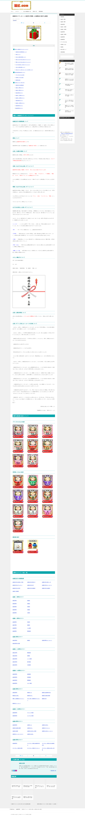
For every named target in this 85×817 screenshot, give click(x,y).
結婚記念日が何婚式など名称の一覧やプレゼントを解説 (69, 74)
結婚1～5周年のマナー (20, 87)
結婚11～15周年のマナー (20, 95)
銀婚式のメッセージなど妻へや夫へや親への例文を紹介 (51, 786)
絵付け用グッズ (63, 49)
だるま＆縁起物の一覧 (27, 11)
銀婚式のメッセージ (17, 703)
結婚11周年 (15, 652)
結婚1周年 (15, 600)
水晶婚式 (29, 664)
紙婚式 (28, 600)
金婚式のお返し (30, 734)
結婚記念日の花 (30, 585)
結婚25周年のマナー (19, 100)
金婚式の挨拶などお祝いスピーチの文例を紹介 (69, 85)
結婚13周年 (15, 658)
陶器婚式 (29, 631)
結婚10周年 (15, 640)
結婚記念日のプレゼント (17, 585)
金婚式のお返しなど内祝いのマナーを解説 (69, 95)
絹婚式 (28, 655)
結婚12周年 (15, 655)
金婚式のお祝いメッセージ (47, 731)
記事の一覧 (35, 11)
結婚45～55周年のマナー (20, 103)
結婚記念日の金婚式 (46, 588)
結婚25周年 (14, 20)
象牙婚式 (29, 661)
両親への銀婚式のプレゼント (18, 698)
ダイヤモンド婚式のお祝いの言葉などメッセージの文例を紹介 (69, 101)
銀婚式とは (29, 692)
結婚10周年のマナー (19, 92)
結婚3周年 (15, 606)
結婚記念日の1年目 (16, 588)
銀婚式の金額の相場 (46, 695)
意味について (18, 54)
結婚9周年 (15, 631)
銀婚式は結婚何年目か (46, 692)
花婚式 (28, 609)
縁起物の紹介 (18, 80)
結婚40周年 (15, 683)
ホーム (12, 11)
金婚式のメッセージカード (18, 734)
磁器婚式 (29, 674)
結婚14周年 (15, 661)
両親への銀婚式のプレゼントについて (21, 49)
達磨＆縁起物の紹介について (20, 72)
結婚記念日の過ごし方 (46, 582)
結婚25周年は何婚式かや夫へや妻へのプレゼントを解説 (16, 786)
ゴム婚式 (29, 628)
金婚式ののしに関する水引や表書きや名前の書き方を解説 (69, 69)
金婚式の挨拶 (15, 731)
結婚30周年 (15, 677)
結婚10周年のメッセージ (47, 640)
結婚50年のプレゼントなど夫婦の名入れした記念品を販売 (69, 80)
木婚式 (28, 612)
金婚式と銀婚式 (16, 591)
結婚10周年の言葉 (16, 643)
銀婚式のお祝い (16, 695)
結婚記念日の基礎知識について (21, 51)
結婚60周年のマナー (19, 108)
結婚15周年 (15, 664)
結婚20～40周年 (63, 29)
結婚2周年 (15, 603)
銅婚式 (28, 625)
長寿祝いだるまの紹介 (20, 77)
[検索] (66, 57)
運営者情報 (41, 11)
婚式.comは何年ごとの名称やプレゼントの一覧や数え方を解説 (69, 64)
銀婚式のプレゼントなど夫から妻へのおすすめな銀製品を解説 (16, 797)
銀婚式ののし (30, 695)
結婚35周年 (15, 680)
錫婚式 (28, 640)
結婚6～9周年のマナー (20, 90)
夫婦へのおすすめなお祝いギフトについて (23, 59)
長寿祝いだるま (63, 44)
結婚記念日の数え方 (31, 582)
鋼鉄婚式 (29, 652)
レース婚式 (29, 658)
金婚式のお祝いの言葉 (31, 731)
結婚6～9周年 (63, 21)
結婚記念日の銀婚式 (31, 588)
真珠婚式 (29, 677)
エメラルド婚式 (30, 715)
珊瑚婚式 (29, 680)
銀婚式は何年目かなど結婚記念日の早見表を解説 (27, 786)
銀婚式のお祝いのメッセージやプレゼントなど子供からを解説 (39, 786)
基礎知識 (62, 16)
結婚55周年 (15, 715)
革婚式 (28, 606)
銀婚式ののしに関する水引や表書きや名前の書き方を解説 (27, 797)
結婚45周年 (15, 712)
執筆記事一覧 (53, 770)
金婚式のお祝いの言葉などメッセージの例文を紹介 (69, 90)
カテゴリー (17, 11)
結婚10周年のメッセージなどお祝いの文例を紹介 (69, 111)
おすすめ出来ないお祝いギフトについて (23, 64)
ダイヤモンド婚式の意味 (17, 748)
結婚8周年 (15, 628)
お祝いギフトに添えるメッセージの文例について (24, 69)
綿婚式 (28, 603)
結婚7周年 (15, 625)
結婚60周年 (15, 743)
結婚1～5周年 (63, 19)
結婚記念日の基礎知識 (20, 85)
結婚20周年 (15, 674)
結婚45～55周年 (63, 34)
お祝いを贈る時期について (20, 67)
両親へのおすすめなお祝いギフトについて (23, 62)
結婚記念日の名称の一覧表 (18, 582)
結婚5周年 (15, 612)
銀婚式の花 (44, 698)
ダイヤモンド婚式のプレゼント (33, 748)
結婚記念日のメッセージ (47, 585)
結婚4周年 (15, 609)
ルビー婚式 (29, 683)
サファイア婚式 (30, 712)
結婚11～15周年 (63, 26)
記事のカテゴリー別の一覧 (19, 82)
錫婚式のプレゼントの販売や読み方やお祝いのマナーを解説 (69, 106)
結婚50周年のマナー (19, 105)
